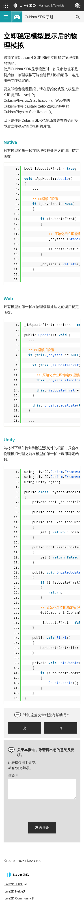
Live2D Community (17, 898)
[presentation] (42, 810)
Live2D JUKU (13, 884)
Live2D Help (13, 891)
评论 (13, 776)
